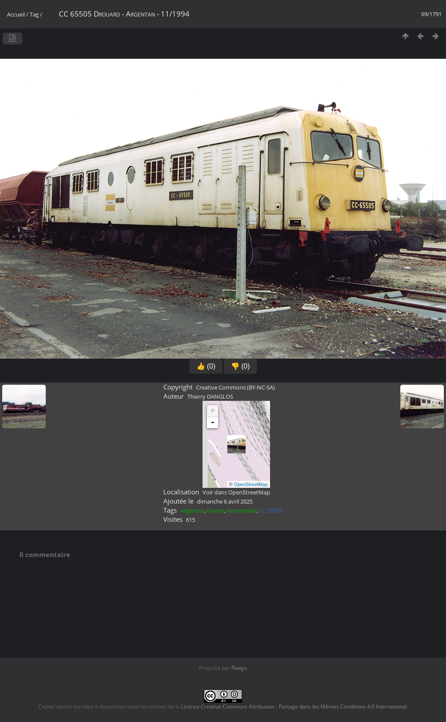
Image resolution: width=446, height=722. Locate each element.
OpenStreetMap (251, 484)
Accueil (16, 14)
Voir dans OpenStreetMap (236, 492)
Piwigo (239, 668)
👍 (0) (206, 366)
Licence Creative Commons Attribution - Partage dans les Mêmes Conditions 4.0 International (294, 706)
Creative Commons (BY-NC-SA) (235, 387)
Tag (34, 14)
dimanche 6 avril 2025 (225, 501)
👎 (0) (240, 366)
